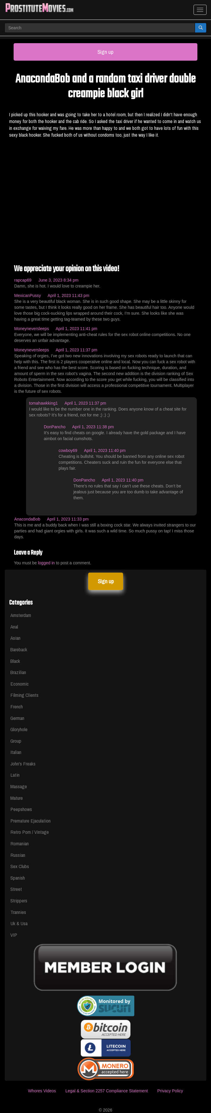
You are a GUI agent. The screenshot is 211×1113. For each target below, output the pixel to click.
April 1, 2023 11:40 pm (105, 450)
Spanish (17, 877)
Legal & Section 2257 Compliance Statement (106, 1090)
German (17, 718)
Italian (15, 752)
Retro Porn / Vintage (29, 831)
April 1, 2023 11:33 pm (68, 519)
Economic (19, 683)
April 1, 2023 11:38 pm (93, 426)
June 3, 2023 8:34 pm (58, 280)
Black (15, 661)
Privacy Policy (170, 1090)
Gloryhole (19, 729)
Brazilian (18, 672)
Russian (17, 855)
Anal (14, 626)
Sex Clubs (19, 866)
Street (16, 889)
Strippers (18, 900)
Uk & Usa (19, 923)
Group (15, 740)
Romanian (19, 843)
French (16, 706)
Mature (16, 797)
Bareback (18, 649)
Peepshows (21, 809)
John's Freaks (23, 763)
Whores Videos (42, 1090)
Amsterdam (20, 615)
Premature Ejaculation (30, 820)
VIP (13, 934)
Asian (15, 637)
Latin (15, 774)
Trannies (18, 912)
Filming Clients (24, 695)
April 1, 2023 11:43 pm (68, 295)
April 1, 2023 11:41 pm (76, 328)
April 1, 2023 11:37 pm (76, 350)
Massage (18, 786)
